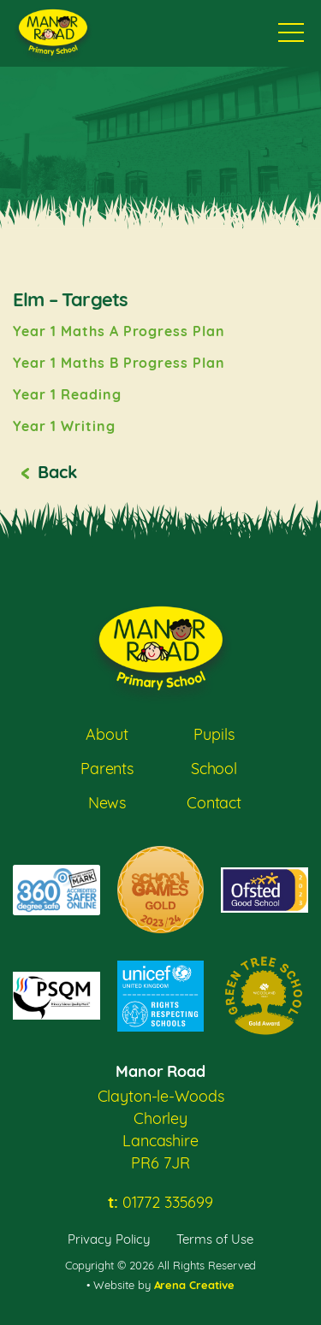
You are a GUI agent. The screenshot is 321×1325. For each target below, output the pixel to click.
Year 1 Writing (64, 426)
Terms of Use (214, 1239)
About (107, 734)
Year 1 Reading (67, 394)
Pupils (213, 734)
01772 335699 (160, 1202)
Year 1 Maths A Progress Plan (119, 331)
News (107, 803)
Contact (214, 803)
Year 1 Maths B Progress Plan (119, 362)
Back (57, 471)
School (214, 768)
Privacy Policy (109, 1239)
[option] (160, 263)
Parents (107, 768)
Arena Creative (194, 1285)
